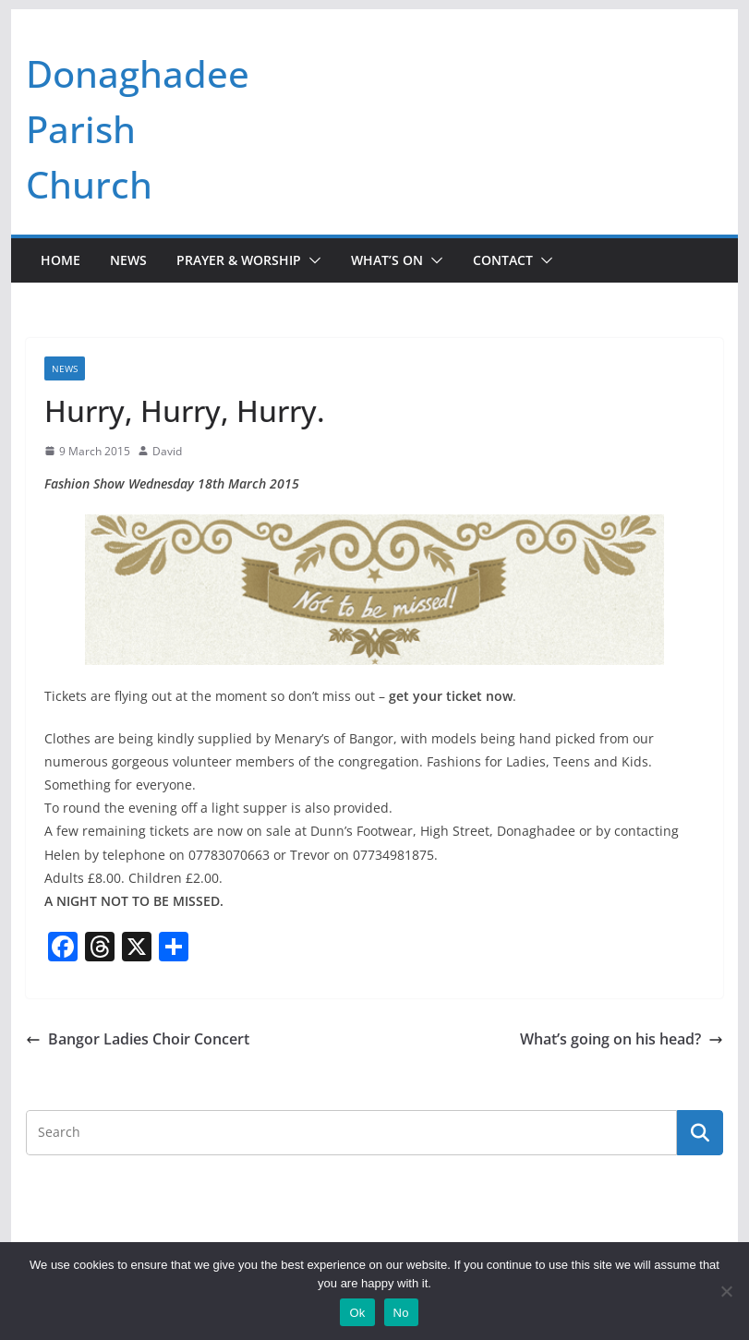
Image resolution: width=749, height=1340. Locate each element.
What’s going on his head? (621, 1039)
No (401, 1313)
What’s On (387, 260)
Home (60, 260)
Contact (503, 260)
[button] (311, 260)
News (128, 260)
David (167, 451)
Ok (357, 1313)
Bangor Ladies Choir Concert (137, 1039)
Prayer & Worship (238, 260)
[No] (726, 1291)
